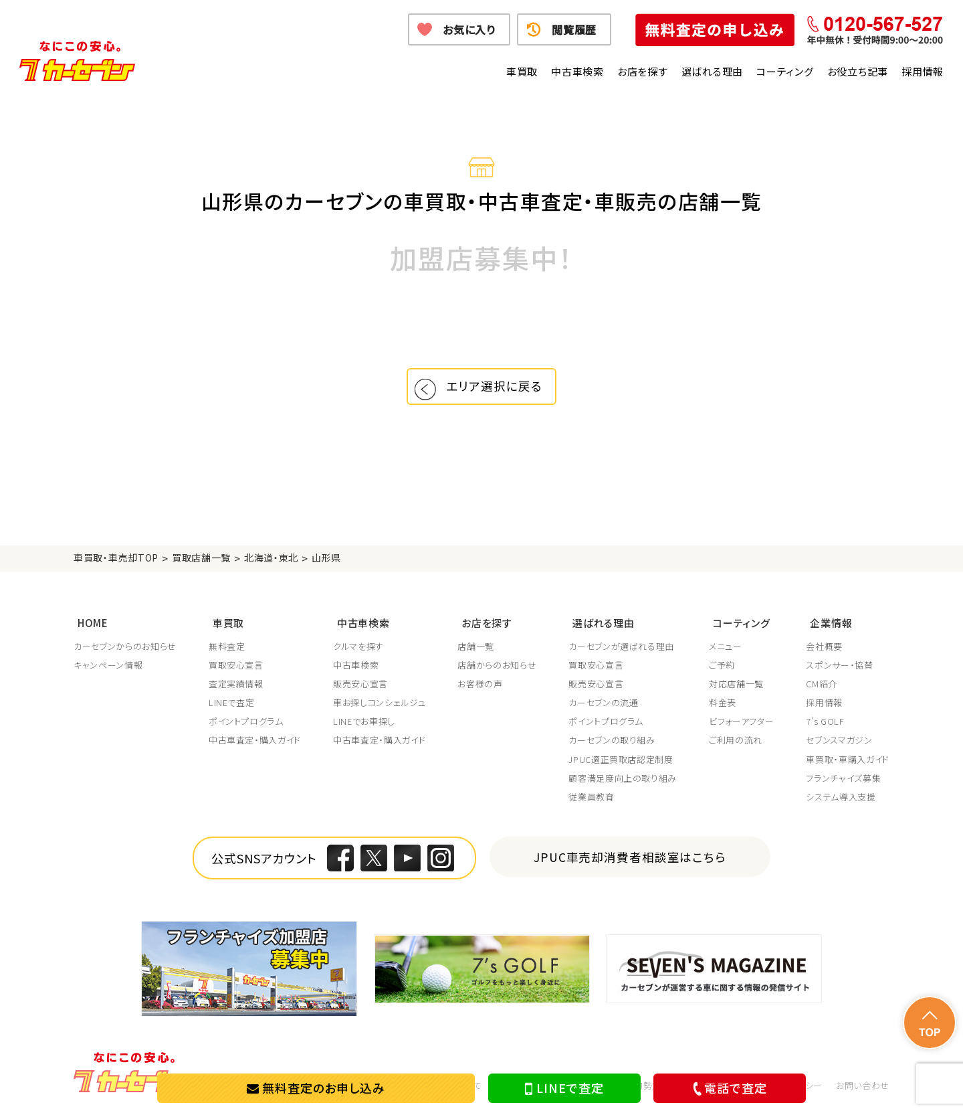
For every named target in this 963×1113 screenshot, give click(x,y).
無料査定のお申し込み (316, 1087)
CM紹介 (821, 685)
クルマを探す (358, 647)
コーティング (785, 71)
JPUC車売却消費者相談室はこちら (630, 857)
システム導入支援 (840, 798)
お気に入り (469, 29)
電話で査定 (727, 1088)
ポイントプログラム (246, 723)
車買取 (522, 71)
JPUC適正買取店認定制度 (620, 760)
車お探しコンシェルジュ (379, 704)
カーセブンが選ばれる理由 (621, 647)
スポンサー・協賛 (839, 666)
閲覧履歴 (574, 29)
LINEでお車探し (364, 723)
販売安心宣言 (360, 685)
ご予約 (722, 666)
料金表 (722, 704)
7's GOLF (825, 723)
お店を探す (642, 71)
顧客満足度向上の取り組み (622, 780)
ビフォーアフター (741, 723)
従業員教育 (591, 798)
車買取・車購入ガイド (847, 760)
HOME (89, 625)
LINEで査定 (564, 1088)
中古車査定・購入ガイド (255, 742)
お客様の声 (479, 685)
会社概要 (824, 647)
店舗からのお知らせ (496, 666)
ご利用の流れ (735, 742)
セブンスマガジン (839, 742)
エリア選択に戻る (497, 389)
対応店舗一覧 (736, 685)
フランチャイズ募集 (843, 780)
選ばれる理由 (712, 71)
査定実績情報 (236, 685)
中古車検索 (577, 71)
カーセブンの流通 (603, 704)
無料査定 (227, 647)
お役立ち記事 (858, 71)
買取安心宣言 (236, 666)
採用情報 (922, 71)
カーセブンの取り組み (611, 742)
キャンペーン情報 (108, 666)
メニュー (725, 647)
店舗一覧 (475, 647)
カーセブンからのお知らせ (125, 647)
